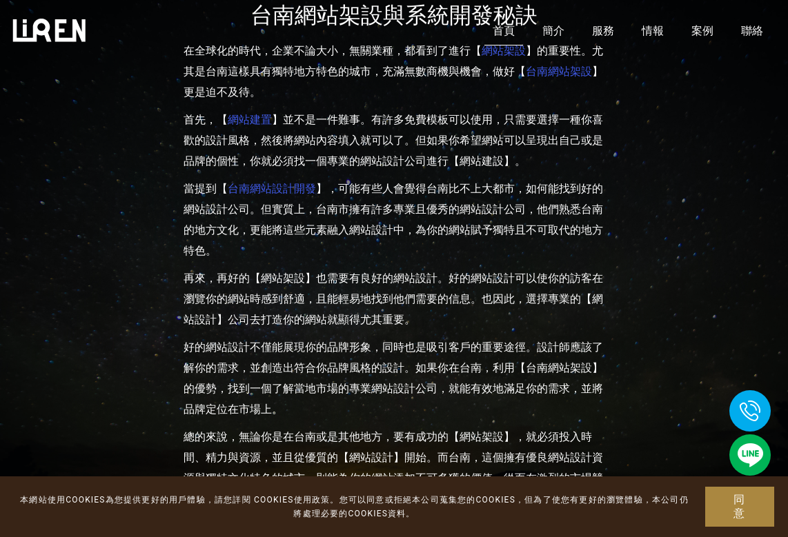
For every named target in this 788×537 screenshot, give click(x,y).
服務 (603, 30)
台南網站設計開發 (272, 188)
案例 (702, 30)
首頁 (504, 30)
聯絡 (752, 30)
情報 (653, 30)
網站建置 (250, 119)
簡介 (553, 30)
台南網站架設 (559, 71)
